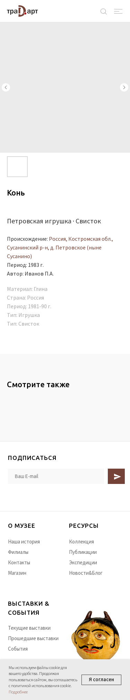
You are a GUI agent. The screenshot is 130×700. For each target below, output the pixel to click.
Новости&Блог (86, 573)
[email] (56, 476)
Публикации (83, 552)
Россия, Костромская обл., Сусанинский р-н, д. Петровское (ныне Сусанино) (60, 247)
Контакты (19, 562)
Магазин (17, 573)
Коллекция (81, 541)
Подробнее (18, 691)
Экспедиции (83, 562)
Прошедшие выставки (33, 638)
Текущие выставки (29, 628)
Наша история (24, 541)
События (18, 648)
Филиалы (18, 552)
